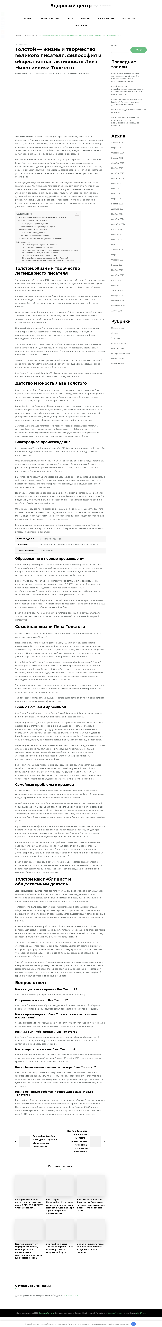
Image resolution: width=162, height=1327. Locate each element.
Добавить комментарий (79, 73)
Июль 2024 (116, 236)
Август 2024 (117, 231)
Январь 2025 (117, 206)
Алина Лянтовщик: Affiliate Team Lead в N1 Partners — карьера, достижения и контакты (127, 103)
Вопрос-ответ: (25, 241)
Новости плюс (118, 350)
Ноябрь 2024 (117, 216)
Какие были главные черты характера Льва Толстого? (47, 257)
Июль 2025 (116, 185)
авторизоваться (70, 1305)
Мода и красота (106, 18)
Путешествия (128, 18)
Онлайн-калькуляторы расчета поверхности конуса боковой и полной (91, 1254)
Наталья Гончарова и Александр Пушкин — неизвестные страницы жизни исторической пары (90, 1205)
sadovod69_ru (21, 73)
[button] (77, 214)
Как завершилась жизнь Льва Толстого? (42, 255)
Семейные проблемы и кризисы (36, 235)
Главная (28, 18)
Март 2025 (116, 201)
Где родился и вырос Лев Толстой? (40, 247)
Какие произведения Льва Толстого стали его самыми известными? (53, 249)
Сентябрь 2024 (118, 226)
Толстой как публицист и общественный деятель (42, 238)
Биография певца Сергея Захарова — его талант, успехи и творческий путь (58, 1254)
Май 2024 (116, 247)
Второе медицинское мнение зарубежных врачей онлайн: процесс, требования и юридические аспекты (126, 77)
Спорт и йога (80, 25)
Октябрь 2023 (118, 277)
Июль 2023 (116, 287)
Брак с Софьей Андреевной (34, 232)
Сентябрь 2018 (118, 308)
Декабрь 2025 (118, 165)
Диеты (70, 18)
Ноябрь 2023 (117, 272)
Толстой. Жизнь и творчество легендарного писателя (44, 217)
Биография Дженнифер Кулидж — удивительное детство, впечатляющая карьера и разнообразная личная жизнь (60, 1209)
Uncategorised (21, 45)
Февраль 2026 (118, 155)
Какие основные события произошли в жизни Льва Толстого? (51, 260)
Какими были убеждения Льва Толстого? (42, 252)
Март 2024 (116, 257)
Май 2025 (116, 196)
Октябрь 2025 (118, 175)
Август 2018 (117, 313)
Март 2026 (116, 150)
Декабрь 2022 (118, 292)
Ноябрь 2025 (117, 170)
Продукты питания (49, 18)
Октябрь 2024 (118, 221)
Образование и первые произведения (39, 226)
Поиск (114, 45)
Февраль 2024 (118, 262)
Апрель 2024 (117, 252)
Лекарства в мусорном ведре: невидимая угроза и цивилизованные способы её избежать (126, 123)
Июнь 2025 (116, 190)
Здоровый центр (71, 5)
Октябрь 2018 (118, 303)
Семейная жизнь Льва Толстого (33, 229)
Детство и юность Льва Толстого (33, 220)
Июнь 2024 (116, 241)
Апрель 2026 (117, 145)
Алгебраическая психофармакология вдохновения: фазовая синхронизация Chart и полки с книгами (128, 91)
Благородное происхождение (35, 223)
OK (133, 1324)
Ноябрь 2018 (117, 297)
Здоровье (85, 18)
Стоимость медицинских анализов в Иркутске (124, 112)
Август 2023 (117, 282)
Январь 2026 (117, 160)
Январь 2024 (117, 267)
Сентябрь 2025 (118, 180)
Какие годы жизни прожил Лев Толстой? (42, 244)
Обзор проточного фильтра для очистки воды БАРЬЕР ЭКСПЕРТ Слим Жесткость (28, 1205)
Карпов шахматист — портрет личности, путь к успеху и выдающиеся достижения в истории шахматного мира (28, 1259)
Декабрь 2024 (118, 211)
